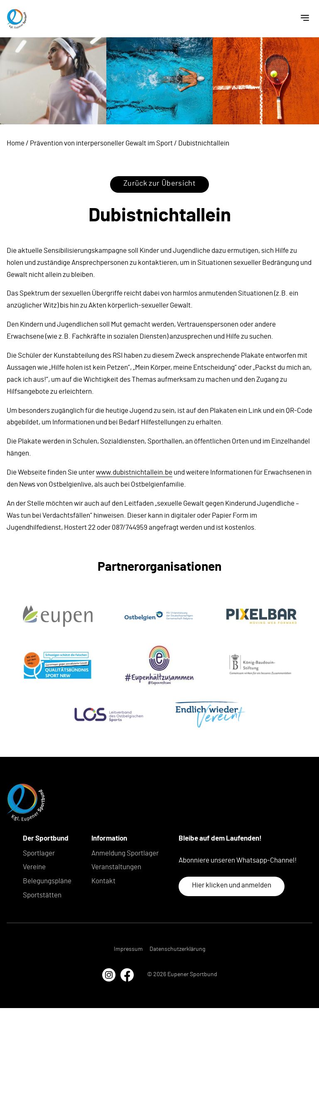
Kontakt (103, 881)
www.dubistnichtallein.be (134, 472)
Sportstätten (42, 895)
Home (16, 143)
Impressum (128, 949)
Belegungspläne (47, 881)
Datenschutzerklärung (177, 949)
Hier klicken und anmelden (231, 885)
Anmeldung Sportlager (125, 853)
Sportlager (39, 853)
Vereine (34, 866)
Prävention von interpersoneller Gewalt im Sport (101, 143)
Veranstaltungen (116, 866)
